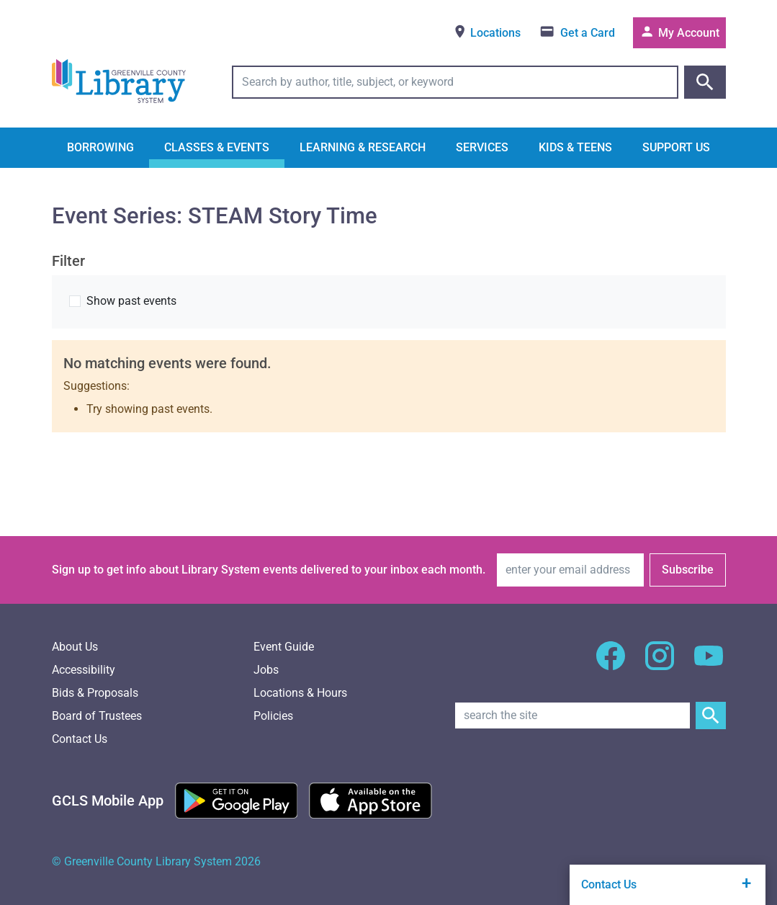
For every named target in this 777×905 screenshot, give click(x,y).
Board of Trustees (97, 716)
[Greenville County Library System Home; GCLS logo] (119, 81)
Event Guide (283, 647)
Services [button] (482, 147)
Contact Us (79, 739)
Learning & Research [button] (363, 147)
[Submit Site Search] (711, 715)
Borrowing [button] (100, 147)
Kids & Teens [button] (575, 147)
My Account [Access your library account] (679, 32)
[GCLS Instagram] (659, 664)
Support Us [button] (676, 147)
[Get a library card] (577, 32)
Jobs (266, 670)
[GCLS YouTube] (708, 664)
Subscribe (688, 569)
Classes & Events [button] (216, 147)
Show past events (131, 301)
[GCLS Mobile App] (107, 800)
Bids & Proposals (95, 693)
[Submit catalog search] (705, 82)
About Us (75, 647)
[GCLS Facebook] (610, 664)
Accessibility (83, 670)
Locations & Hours (300, 693)
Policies (273, 716)
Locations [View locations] (486, 32)
